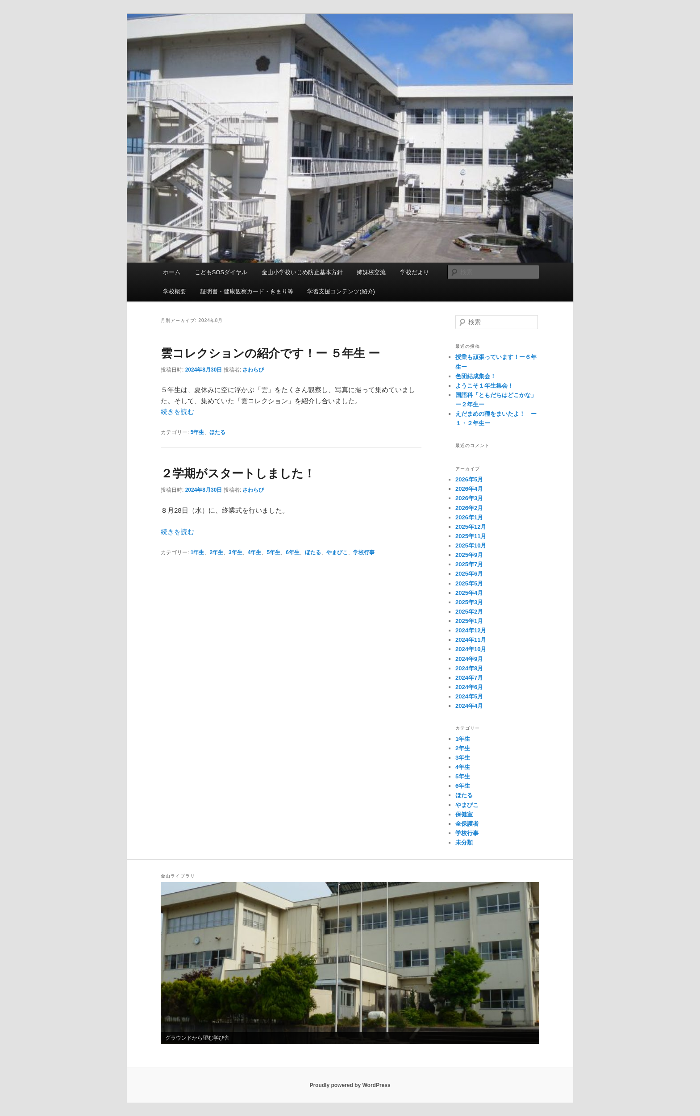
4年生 (255, 552)
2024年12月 (470, 630)
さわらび (253, 370)
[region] (350, 963)
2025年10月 (470, 545)
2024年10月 (470, 649)
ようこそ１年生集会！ (484, 385)
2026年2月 (469, 508)
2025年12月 (470, 526)
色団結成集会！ (475, 376)
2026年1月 (469, 517)
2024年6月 (469, 687)
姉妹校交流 (371, 272)
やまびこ (337, 552)
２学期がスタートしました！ (238, 473)
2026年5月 (469, 479)
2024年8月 (469, 668)
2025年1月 (469, 621)
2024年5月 (469, 696)
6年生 (293, 552)
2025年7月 (469, 564)
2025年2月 (469, 611)
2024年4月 (469, 705)
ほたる (217, 432)
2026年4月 (469, 488)
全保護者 (467, 823)
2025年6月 (469, 573)
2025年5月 (469, 583)
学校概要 (174, 291)
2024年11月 (470, 639)
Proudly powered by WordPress (349, 1085)
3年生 (235, 552)
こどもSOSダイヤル (221, 272)
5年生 (197, 432)
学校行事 (364, 552)
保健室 (464, 814)
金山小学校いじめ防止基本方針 (302, 272)
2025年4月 (469, 592)
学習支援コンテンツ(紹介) (341, 291)
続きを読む (177, 411)
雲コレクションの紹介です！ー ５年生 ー (270, 353)
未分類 (464, 842)
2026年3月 (469, 498)
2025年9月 (469, 555)
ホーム (171, 272)
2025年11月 (470, 536)
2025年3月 (469, 602)
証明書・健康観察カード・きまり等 (246, 291)
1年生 (197, 552)
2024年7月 (469, 677)
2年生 (216, 552)
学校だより (414, 272)
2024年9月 (469, 659)
